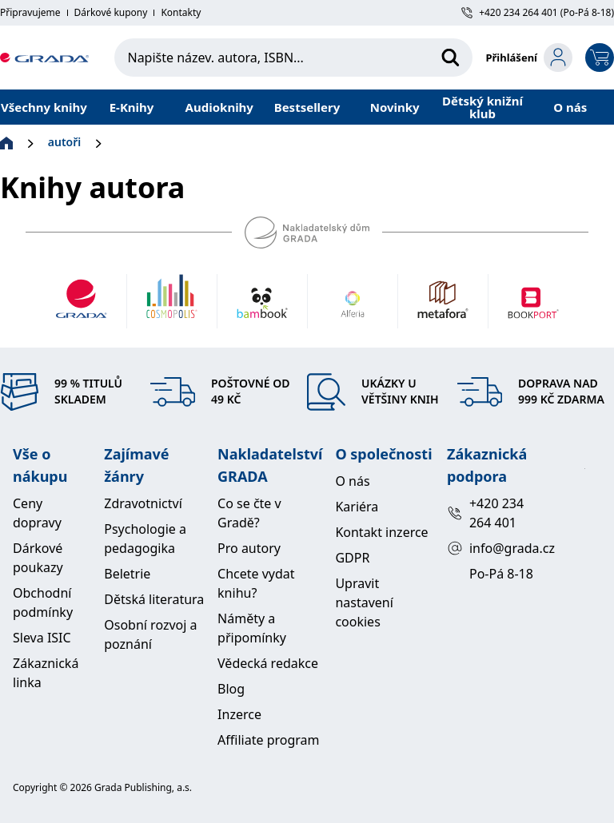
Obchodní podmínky (43, 602)
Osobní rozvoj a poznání (150, 634)
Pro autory (249, 548)
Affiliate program (268, 740)
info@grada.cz (493, 548)
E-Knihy (132, 107)
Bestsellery (307, 107)
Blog (231, 689)
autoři (64, 141)
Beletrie (127, 573)
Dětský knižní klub (482, 107)
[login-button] (528, 57)
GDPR (352, 558)
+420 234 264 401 (485, 513)
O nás (570, 107)
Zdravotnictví (143, 503)
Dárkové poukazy (38, 557)
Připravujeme (30, 12)
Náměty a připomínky (251, 628)
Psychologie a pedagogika (145, 538)
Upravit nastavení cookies (364, 602)
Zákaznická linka (45, 672)
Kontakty (181, 12)
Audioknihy (219, 107)
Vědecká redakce (267, 663)
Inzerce (239, 714)
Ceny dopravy (37, 513)
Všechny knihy (44, 107)
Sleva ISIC (42, 637)
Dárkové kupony (111, 12)
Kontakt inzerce (381, 532)
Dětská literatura (154, 599)
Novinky (395, 107)
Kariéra (356, 506)
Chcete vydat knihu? (256, 583)
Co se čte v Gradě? (249, 513)
